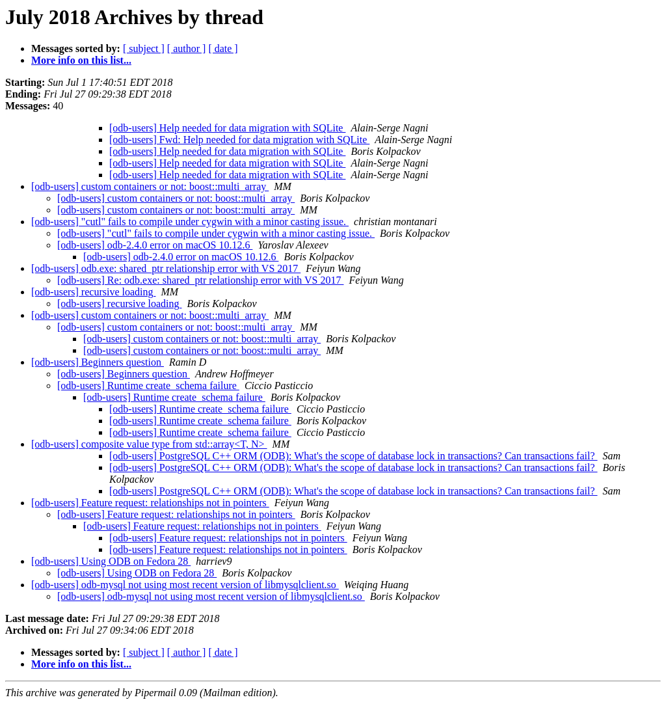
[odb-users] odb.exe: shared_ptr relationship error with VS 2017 (165, 268)
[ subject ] (144, 48)
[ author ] (186, 48)
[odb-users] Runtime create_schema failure (148, 385)
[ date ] (222, 48)
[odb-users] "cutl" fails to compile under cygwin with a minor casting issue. (190, 221)
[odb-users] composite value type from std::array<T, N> (149, 444)
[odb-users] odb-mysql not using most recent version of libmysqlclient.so (185, 584)
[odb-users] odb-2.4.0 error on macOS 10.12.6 (154, 244)
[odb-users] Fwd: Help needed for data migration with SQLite (239, 139)
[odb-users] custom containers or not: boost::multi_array (150, 186)
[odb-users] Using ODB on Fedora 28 (111, 561)
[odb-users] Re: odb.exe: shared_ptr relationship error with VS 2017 (200, 280)
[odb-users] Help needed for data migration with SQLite (227, 127)
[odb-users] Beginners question (97, 362)
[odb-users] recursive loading (93, 291)
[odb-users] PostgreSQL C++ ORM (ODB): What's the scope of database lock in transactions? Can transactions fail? (353, 455)
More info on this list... (81, 60)
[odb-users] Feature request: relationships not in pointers (150, 502)
